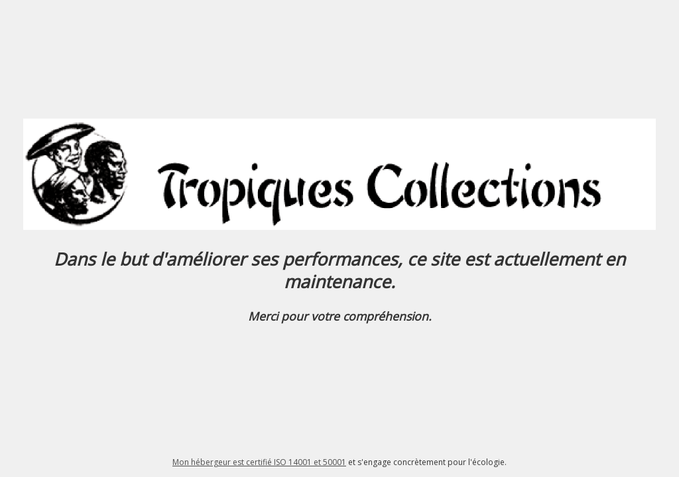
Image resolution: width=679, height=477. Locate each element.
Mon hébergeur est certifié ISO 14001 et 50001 (259, 462)
